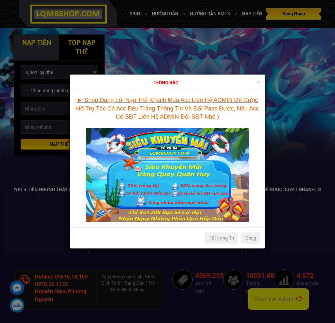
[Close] (258, 82)
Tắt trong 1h (221, 238)
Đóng (250, 238)
